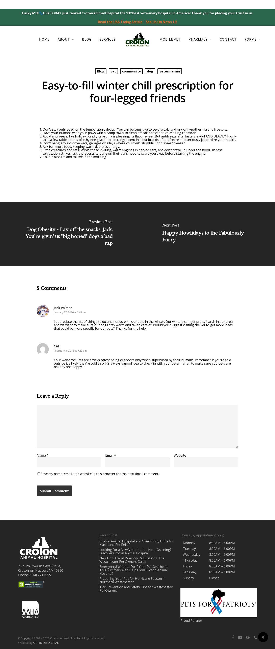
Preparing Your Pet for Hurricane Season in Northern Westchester (132, 580)
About (66, 39)
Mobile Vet (170, 39)
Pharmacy (200, 39)
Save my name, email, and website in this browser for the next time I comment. (100, 474)
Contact (228, 39)
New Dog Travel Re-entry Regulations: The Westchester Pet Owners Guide (131, 560)
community (131, 71)
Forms (252, 39)
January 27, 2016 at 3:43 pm (70, 312)
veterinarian (169, 71)
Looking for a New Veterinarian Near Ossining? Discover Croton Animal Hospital (135, 551)
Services (108, 39)
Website (180, 455)
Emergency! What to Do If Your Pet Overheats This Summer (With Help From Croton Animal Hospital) (133, 570)
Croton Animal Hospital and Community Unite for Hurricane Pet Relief (136, 543)
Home (44, 39)
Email (110, 455)
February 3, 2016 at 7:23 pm (70, 350)
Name (42, 455)
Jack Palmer (63, 308)
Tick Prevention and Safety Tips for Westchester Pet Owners (136, 589)
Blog (87, 39)
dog (150, 71)
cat (113, 71)
